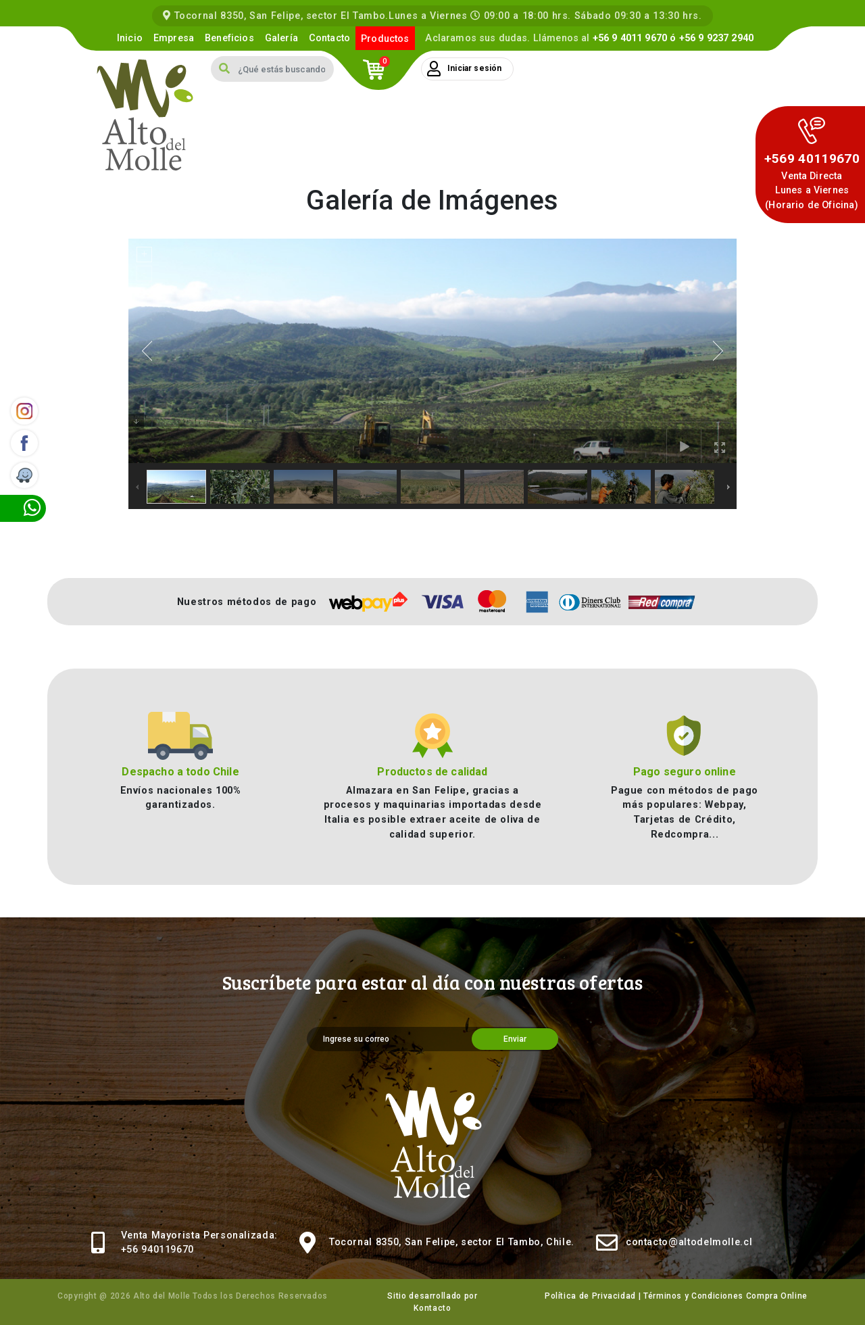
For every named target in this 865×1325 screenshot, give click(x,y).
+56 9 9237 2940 (716, 38)
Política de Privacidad (590, 1296)
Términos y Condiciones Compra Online (725, 1296)
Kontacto (432, 1308)
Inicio (130, 38)
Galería (281, 38)
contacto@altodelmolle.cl (689, 1242)
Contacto (329, 38)
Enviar (514, 1039)
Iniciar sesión (464, 69)
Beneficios (229, 38)
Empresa (173, 38)
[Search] (286, 69)
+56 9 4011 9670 (630, 38)
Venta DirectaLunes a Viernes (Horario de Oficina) (811, 190)
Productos (385, 39)
